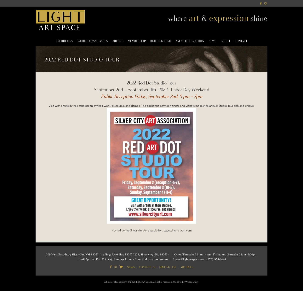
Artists (117, 41)
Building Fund (160, 41)
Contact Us (147, 267)
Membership (137, 41)
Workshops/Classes (92, 41)
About (225, 41)
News (213, 41)
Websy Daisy (191, 281)
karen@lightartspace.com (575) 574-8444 (199, 259)
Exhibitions (64, 41)
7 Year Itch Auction (190, 41)
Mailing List (167, 267)
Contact (241, 41)
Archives (186, 267)
